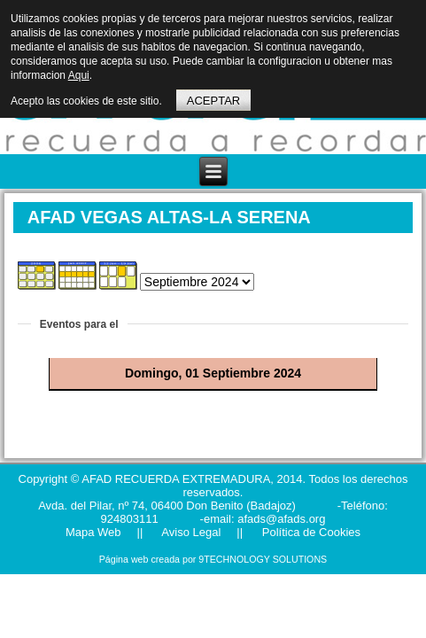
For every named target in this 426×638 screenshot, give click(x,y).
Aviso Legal (190, 532)
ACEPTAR (213, 100)
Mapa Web (93, 532)
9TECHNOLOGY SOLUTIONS (262, 559)
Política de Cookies (309, 532)
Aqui (78, 75)
